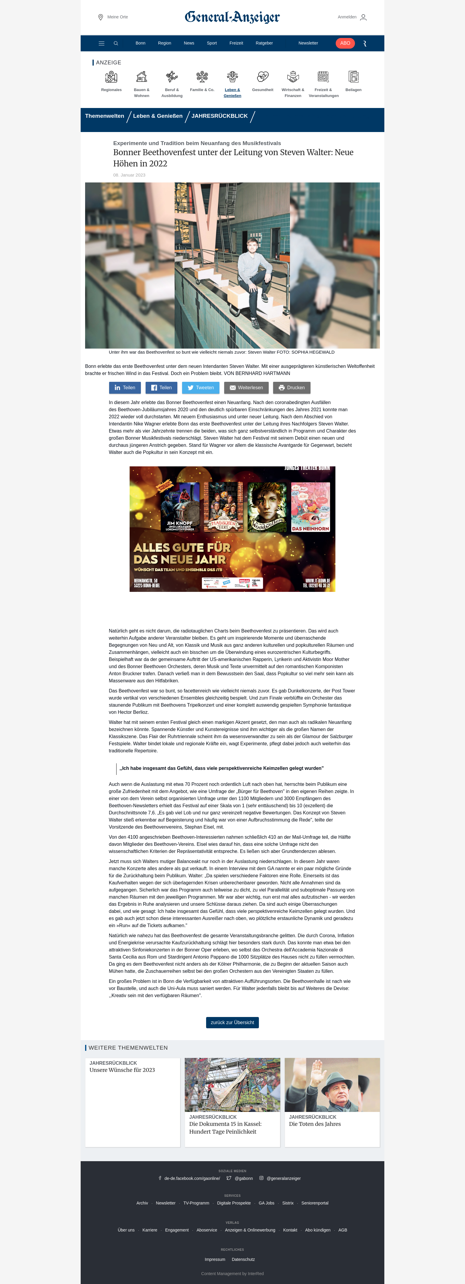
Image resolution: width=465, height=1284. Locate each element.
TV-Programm (196, 1203)
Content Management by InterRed (232, 1273)
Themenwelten (104, 116)
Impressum (215, 1259)
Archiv (142, 1203)
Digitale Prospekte (234, 1203)
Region (165, 45)
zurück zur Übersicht (232, 1022)
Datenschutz (243, 1259)
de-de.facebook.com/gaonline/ (192, 1178)
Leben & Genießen (158, 116)
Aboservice (207, 1230)
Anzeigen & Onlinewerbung (250, 1230)
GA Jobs (266, 1203)
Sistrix (288, 1203)
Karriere (150, 1230)
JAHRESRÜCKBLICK (220, 116)
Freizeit (236, 45)
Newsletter (306, 45)
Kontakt (290, 1230)
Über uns (126, 1230)
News (189, 45)
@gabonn (244, 1178)
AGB (342, 1230)
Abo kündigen (318, 1230)
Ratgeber (263, 45)
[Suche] (118, 46)
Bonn (142, 45)
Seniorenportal (315, 1203)
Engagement (177, 1230)
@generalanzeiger (284, 1178)
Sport (212, 45)
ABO (343, 45)
